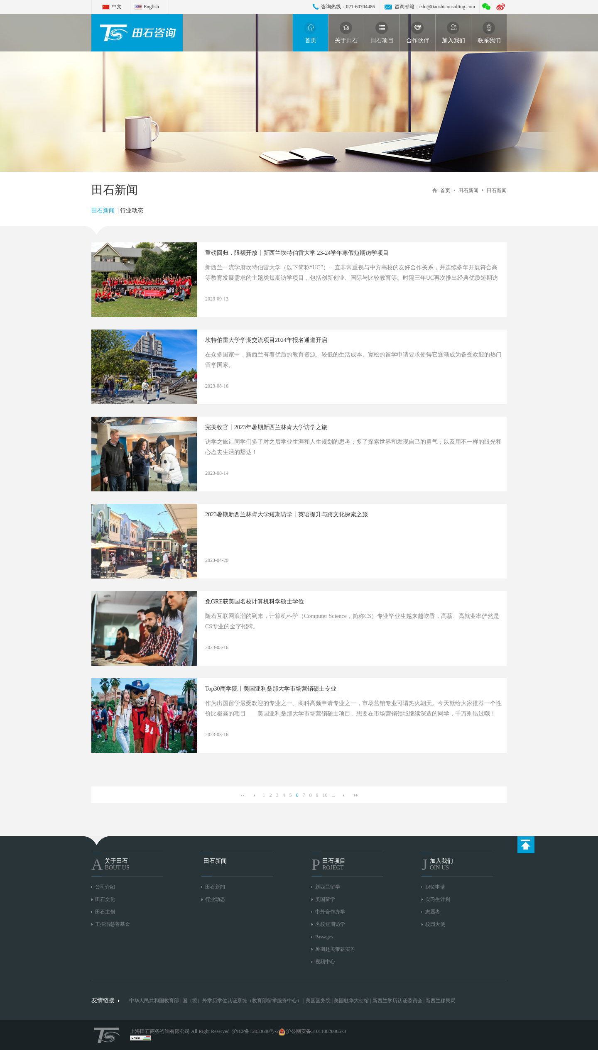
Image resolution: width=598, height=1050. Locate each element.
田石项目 (382, 33)
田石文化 (105, 899)
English (151, 7)
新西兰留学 (327, 887)
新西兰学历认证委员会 (397, 1001)
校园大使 (435, 924)
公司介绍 (105, 887)
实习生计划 (437, 899)
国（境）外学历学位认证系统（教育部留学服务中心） (242, 1001)
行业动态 (131, 211)
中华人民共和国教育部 (154, 1001)
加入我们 (453, 33)
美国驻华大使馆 (351, 1001)
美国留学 (325, 899)
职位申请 (435, 887)
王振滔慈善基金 (112, 924)
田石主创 (105, 912)
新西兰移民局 (441, 1001)
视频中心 (325, 962)
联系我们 (489, 33)
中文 (117, 7)
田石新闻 (468, 190)
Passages (324, 937)
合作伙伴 (417, 33)
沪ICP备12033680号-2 (255, 1031)
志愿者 (432, 912)
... (334, 795)
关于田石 (346, 33)
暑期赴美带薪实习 (335, 949)
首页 (310, 33)
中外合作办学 (330, 912)
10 (325, 795)
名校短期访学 (330, 924)
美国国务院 (319, 1001)
